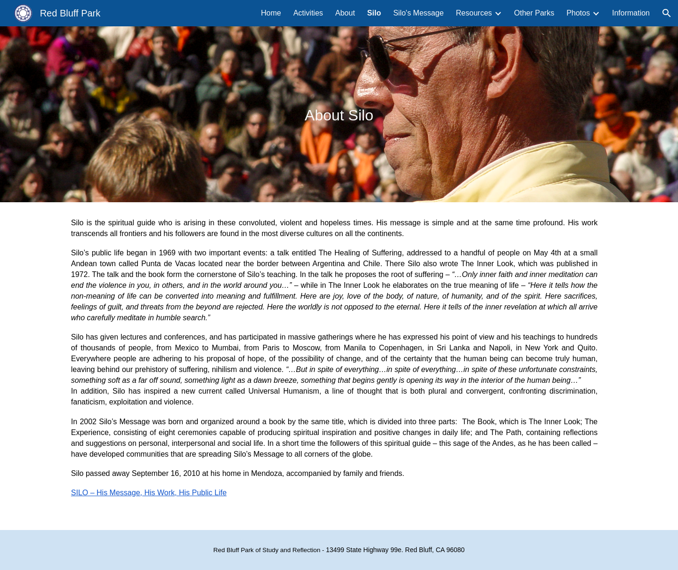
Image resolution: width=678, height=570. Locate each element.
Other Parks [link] (534, 13)
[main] (339, 114)
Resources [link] (474, 13)
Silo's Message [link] (418, 13)
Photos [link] (578, 13)
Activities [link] (308, 13)
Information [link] (631, 13)
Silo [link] (374, 13)
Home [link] (271, 13)
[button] (666, 13)
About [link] (345, 13)
